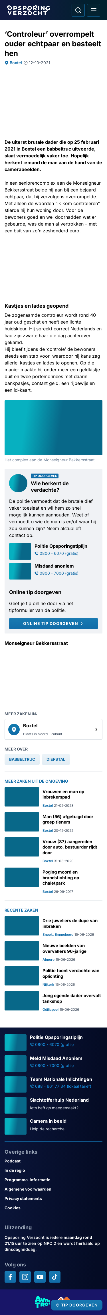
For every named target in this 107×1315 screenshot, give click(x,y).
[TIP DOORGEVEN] (76, 1305)
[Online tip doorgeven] (53, 623)
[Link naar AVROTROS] (43, 1302)
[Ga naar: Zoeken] (78, 10)
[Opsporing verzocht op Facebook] (10, 1277)
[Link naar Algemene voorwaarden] (53, 1189)
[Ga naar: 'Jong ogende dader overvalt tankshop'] (53, 1001)
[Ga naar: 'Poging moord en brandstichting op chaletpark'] (53, 881)
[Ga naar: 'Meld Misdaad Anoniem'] (53, 1063)
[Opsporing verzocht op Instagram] (25, 1277)
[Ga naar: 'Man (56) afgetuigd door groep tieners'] (53, 822)
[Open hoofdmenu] (93, 10)
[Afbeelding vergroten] (98, 404)
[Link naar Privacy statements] (53, 1198)
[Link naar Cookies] (53, 1207)
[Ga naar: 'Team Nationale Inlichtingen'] (53, 1084)
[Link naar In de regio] (53, 1170)
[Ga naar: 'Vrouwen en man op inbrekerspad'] (53, 797)
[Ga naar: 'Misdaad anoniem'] (53, 571)
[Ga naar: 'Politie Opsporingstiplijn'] (53, 551)
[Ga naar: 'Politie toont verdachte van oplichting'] (53, 976)
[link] (53, 729)
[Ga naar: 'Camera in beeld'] (53, 1126)
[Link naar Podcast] (53, 1160)
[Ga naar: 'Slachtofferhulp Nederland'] (53, 1105)
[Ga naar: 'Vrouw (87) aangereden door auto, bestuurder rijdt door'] (53, 850)
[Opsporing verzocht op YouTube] (40, 1277)
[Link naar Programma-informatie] (53, 1179)
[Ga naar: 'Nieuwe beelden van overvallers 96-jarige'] (53, 951)
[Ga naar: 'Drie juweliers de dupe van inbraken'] (53, 926)
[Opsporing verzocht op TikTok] (54, 1277)
